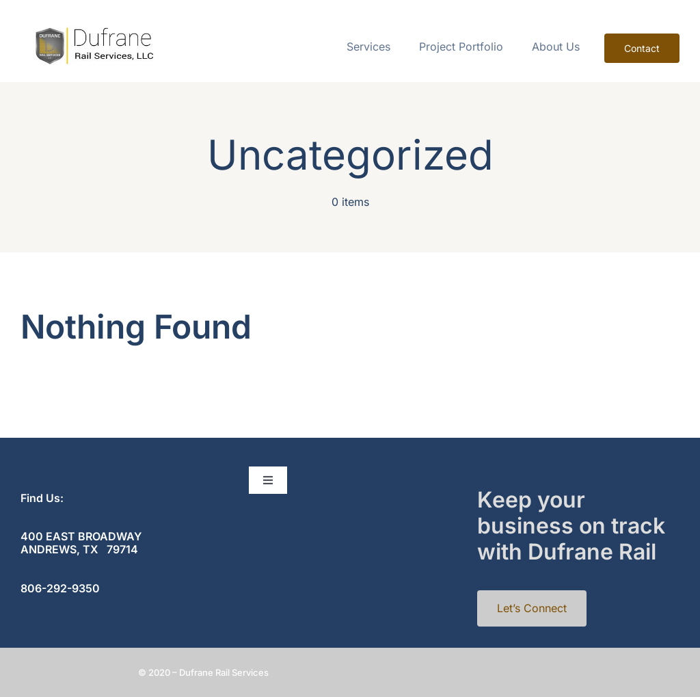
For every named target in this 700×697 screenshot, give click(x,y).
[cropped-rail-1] (93, 32)
